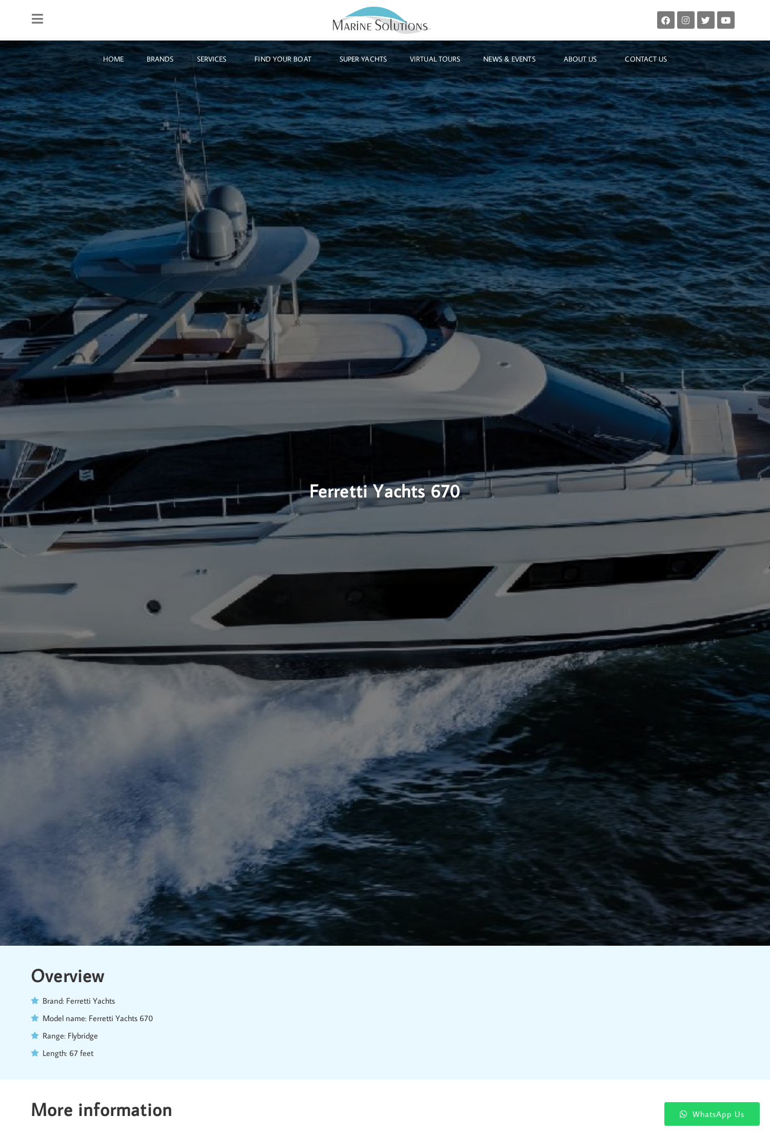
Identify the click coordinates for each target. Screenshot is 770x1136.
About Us (583, 59)
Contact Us (646, 59)
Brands (160, 59)
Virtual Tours (435, 59)
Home (113, 59)
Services (214, 59)
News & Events (511, 59)
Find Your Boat (285, 59)
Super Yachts (363, 59)
